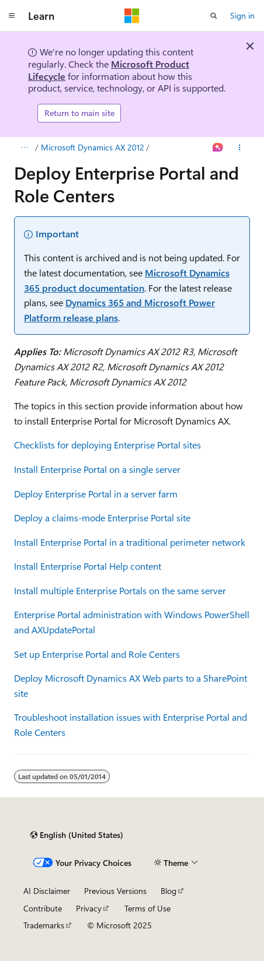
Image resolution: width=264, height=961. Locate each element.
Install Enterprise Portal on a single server (97, 469)
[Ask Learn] (218, 147)
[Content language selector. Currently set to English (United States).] (76, 835)
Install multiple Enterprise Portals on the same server (120, 590)
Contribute (42, 908)
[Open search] (213, 15)
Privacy (89, 908)
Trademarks (43, 925)
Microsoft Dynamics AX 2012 (92, 147)
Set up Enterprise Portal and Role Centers (97, 654)
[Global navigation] (11, 15)
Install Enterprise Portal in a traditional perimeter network (129, 542)
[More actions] (240, 147)
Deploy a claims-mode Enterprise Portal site (102, 517)
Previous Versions (115, 890)
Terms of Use (147, 908)
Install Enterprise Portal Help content (87, 566)
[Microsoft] (132, 15)
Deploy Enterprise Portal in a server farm (96, 493)
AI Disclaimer (46, 890)
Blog (168, 890)
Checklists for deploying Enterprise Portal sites (107, 445)
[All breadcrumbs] (24, 147)
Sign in (242, 15)
